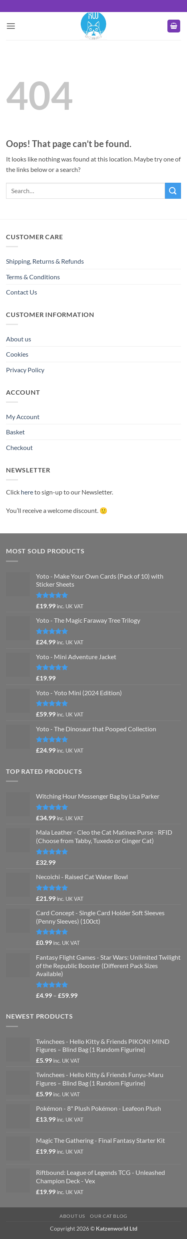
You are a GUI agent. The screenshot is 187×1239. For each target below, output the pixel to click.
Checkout (19, 447)
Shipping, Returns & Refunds (45, 261)
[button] (11, 26)
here (27, 492)
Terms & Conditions (33, 276)
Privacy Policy (25, 369)
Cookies (17, 354)
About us (18, 339)
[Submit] (173, 190)
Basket (15, 432)
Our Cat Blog (108, 1216)
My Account (23, 416)
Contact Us (21, 292)
